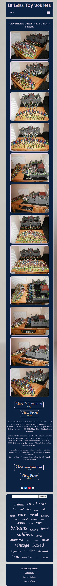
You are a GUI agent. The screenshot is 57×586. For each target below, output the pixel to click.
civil (37, 558)
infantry (25, 509)
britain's (34, 529)
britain (18, 504)
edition (28, 541)
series (36, 540)
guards (25, 519)
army (39, 535)
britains (18, 528)
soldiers (25, 534)
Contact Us (29, 572)
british (36, 504)
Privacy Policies (29, 577)
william (45, 558)
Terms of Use (29, 581)
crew (42, 519)
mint (12, 516)
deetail (43, 551)
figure (30, 523)
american (27, 557)
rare (22, 514)
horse (17, 519)
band (45, 529)
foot (15, 509)
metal (45, 540)
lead (15, 556)
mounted (16, 540)
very (39, 522)
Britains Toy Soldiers (29, 568)
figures (16, 551)
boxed (38, 545)
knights (21, 522)
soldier (29, 551)
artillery (45, 516)
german (34, 519)
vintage (22, 545)
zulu (43, 509)
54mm (36, 510)
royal (33, 514)
